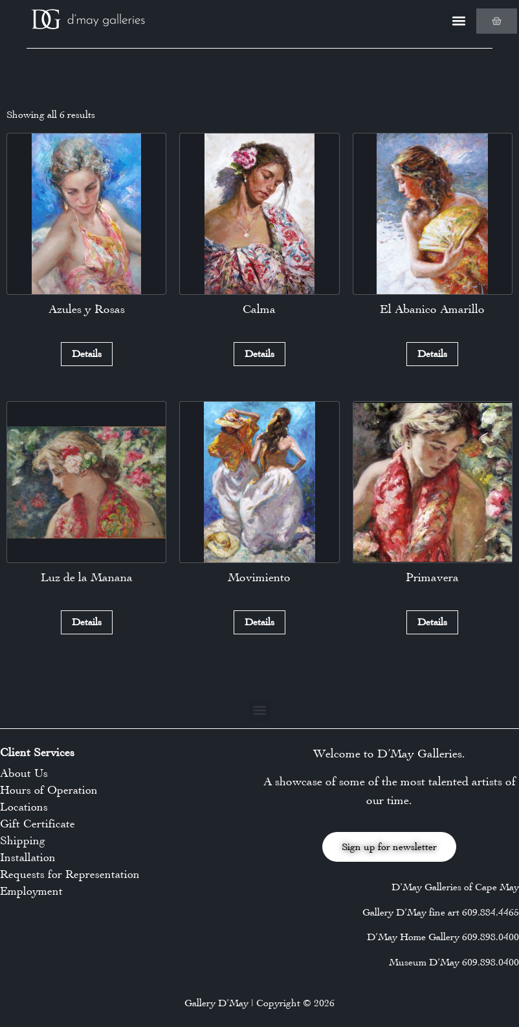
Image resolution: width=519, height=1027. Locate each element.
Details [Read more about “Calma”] (259, 353)
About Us (24, 773)
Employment (31, 891)
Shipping (22, 840)
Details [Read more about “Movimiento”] (259, 622)
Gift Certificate (37, 823)
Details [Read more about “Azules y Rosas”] (87, 353)
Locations (24, 807)
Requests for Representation (70, 874)
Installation (28, 857)
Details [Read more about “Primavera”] (432, 622)
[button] (459, 21)
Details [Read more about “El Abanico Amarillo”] (432, 353)
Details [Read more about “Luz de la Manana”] (87, 622)
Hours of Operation (49, 790)
